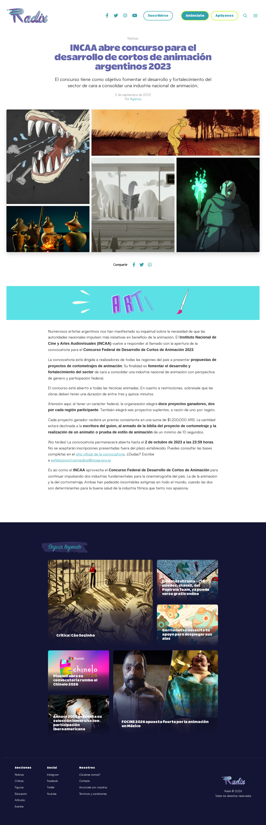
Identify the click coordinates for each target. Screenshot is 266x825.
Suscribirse (158, 15)
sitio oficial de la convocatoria (100, 454)
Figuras (19, 787)
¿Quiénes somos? (89, 774)
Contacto (84, 781)
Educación (21, 793)
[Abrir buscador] (245, 15)
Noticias (19, 774)
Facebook (52, 781)
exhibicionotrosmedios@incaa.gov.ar (81, 460)
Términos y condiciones (93, 793)
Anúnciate (195, 15)
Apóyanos (225, 15)
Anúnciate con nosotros (93, 787)
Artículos (20, 800)
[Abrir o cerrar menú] (255, 15)
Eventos (19, 806)
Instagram (53, 774)
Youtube (51, 793)
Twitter (51, 787)
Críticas (19, 781)
